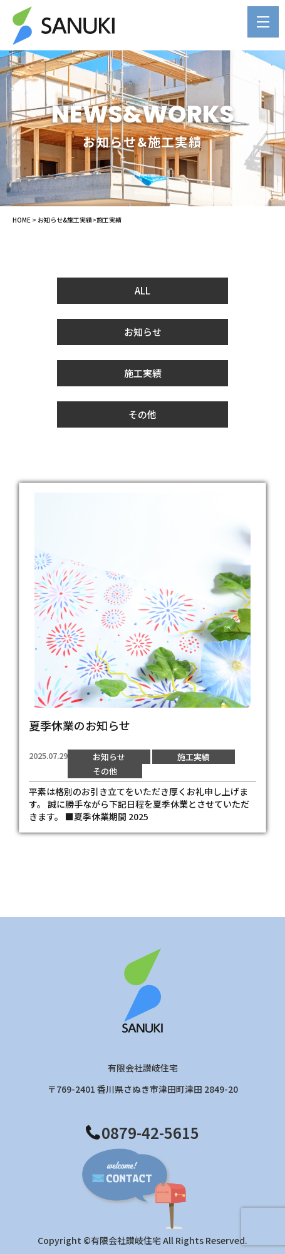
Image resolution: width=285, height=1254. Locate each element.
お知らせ (143, 331)
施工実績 (143, 372)
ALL (142, 290)
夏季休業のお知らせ (79, 725)
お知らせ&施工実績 (65, 219)
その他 (142, 414)
